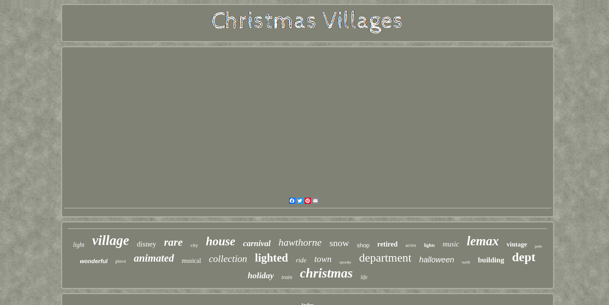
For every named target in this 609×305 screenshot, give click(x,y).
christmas (326, 273)
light (78, 244)
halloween (436, 259)
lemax (483, 241)
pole (538, 246)
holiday (261, 275)
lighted (271, 258)
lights (429, 245)
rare (173, 242)
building (491, 260)
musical (191, 260)
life (363, 277)
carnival (257, 243)
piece (120, 261)
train (287, 277)
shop (363, 245)
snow (339, 243)
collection (228, 258)
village (110, 240)
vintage (516, 244)
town (323, 259)
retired (387, 244)
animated (154, 258)
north (466, 262)
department (385, 257)
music (451, 244)
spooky (345, 262)
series (410, 245)
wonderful (94, 261)
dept (523, 257)
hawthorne (300, 242)
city (194, 245)
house (220, 241)
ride (301, 260)
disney (147, 244)
